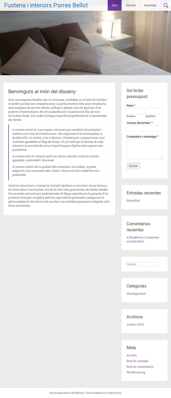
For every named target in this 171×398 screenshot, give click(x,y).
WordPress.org (136, 372)
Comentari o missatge (143, 136)
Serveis (131, 5)
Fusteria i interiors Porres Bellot (46, 5)
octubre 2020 (135, 324)
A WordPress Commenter (143, 237)
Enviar (133, 166)
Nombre (131, 116)
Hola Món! (133, 200)
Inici (114, 5)
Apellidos (150, 116)
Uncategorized (136, 293)
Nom (131, 105)
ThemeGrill (114, 392)
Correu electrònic (140, 123)
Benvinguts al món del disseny (42, 91)
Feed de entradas (137, 361)
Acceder (132, 355)
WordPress (77, 392)
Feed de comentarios (140, 366)
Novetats (150, 5)
